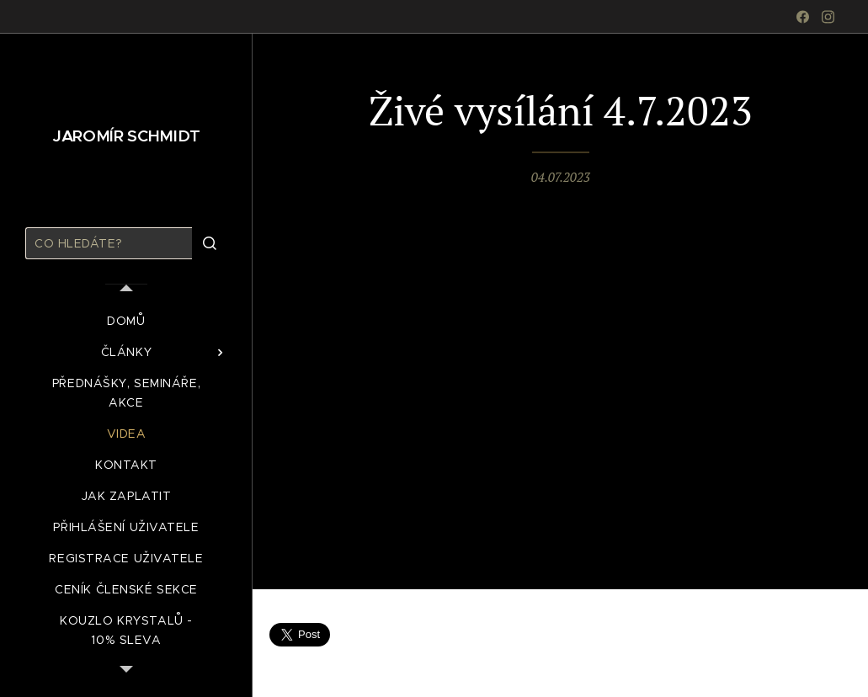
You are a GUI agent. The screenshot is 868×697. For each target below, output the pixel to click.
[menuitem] (126, 321)
